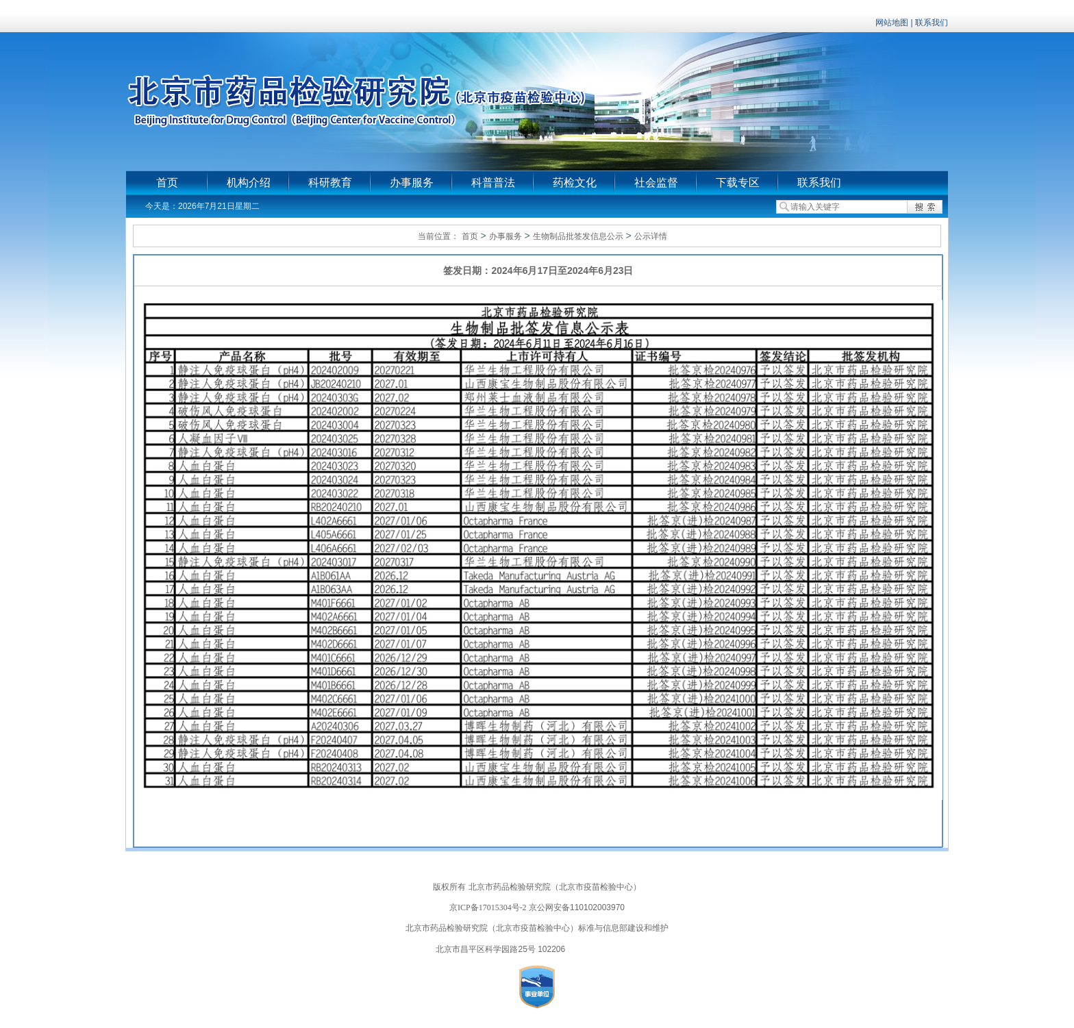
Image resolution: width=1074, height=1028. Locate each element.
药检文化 (575, 182)
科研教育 (330, 182)
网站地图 (891, 22)
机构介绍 (249, 182)
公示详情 (650, 236)
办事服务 (412, 182)
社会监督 (656, 182)
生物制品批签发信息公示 (578, 236)
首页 (167, 182)
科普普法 (493, 182)
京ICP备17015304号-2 (488, 907)
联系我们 (931, 22)
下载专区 (738, 182)
